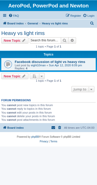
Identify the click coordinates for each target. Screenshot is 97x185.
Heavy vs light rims (23, 33)
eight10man (38, 65)
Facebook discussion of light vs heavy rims (50, 62)
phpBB (35, 136)
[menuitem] (14, 16)
